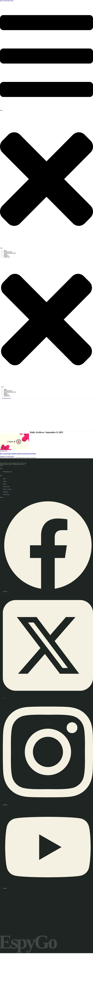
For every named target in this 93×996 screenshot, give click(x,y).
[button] (46, 126)
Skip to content (3, 0)
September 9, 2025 (4, 456)
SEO (6, 450)
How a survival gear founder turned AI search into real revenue (18, 453)
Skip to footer (10, 0)
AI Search (2, 450)
